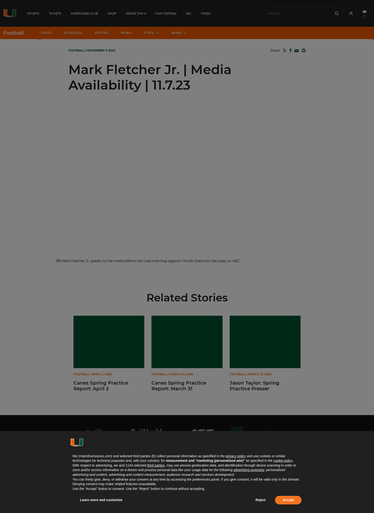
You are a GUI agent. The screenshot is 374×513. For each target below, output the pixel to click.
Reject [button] (260, 500)
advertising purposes (249, 470)
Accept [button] (288, 500)
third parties (156, 465)
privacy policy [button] (236, 456)
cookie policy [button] (283, 460)
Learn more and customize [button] (101, 500)
